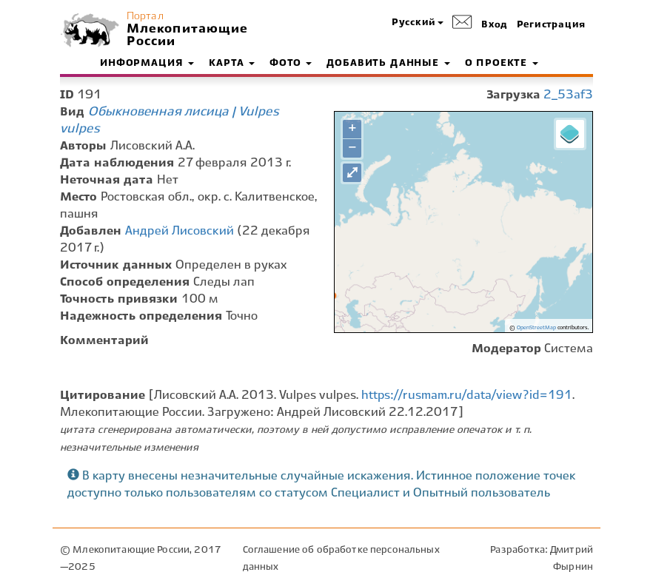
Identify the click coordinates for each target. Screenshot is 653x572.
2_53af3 (568, 95)
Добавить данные (387, 63)
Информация (147, 63)
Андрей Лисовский (179, 231)
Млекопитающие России (186, 35)
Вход (494, 25)
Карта (232, 63)
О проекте (501, 63)
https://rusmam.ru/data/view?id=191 (466, 395)
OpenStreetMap (536, 328)
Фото (290, 63)
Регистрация (551, 25)
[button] (417, 23)
